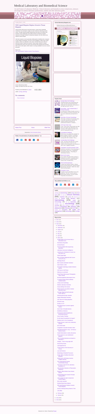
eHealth (56, 198)
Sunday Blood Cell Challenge (67, 101)
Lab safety (59, 390)
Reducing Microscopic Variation (64, 295)
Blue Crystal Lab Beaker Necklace (65, 262)
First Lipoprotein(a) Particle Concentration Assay (63, 362)
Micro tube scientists (62, 381)
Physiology (67, 208)
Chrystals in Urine (65, 170)
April (59, 235)
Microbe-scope (60, 301)
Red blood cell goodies (62, 242)
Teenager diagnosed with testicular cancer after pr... (65, 293)
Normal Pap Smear (61, 343)
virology (77, 211)
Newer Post (18, 127)
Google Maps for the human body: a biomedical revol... (65, 240)
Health (74, 200)
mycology (57, 205)
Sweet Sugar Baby (61, 255)
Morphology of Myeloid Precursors (65, 353)
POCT (73, 208)
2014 (57, 397)
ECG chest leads (61, 325)
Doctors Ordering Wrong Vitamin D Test (66, 388)
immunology (58, 202)
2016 (57, 221)
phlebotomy (58, 208)
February (60, 393)
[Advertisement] (32, 112)
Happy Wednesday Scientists (64, 297)
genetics (73, 198)
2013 (57, 399)
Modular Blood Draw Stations (64, 383)
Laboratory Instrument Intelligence (65, 250)
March (59, 237)
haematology (59, 200)
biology (72, 192)
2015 (57, 223)
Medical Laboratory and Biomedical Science (40, 5)
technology (69, 211)
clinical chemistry (73, 195)
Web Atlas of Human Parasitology (68, 117)
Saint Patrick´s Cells (62, 264)
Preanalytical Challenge (66, 132)
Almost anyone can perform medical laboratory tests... (65, 289)
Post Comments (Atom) (36, 132)
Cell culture (62, 194)
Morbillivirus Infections (62, 311)
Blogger (54, 411)
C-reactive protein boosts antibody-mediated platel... (65, 280)
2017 (57, 219)
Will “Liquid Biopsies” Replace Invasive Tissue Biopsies (27, 51)
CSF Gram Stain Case (66, 125)
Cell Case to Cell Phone (62, 270)
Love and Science (61, 350)
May (59, 233)
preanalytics (64, 209)
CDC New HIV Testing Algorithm (64, 299)
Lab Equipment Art (61, 345)
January (60, 395)
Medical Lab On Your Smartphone (65, 320)
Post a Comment (20, 98)
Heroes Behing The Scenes (63, 286)
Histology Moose (61, 260)
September (60, 227)
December (60, 225)
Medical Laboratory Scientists (64, 284)
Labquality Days (58, 203)
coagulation (62, 196)
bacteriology (64, 193)
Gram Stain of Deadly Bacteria (64, 309)
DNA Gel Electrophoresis (66, 162)
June (59, 231)
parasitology (63, 206)
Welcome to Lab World (62, 272)
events (63, 198)
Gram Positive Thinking (62, 316)
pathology (25, 91)
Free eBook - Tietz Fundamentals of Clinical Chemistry (69, 109)
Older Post (47, 127)
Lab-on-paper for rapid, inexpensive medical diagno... (65, 378)
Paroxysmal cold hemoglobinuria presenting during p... (64, 313)
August (59, 229)
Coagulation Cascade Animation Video (70, 147)
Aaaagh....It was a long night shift (65, 341)
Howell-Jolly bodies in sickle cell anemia (66, 333)
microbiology (69, 204)
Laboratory (73, 202)
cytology (20, 91)
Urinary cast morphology (63, 282)
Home (33, 127)
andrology (57, 192)
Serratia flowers (60, 244)
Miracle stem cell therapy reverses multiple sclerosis (65, 359)
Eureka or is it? (60, 303)
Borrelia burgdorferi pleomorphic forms (66, 277)
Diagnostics (76, 196)
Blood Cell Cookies (65, 155)
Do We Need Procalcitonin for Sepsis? (66, 318)
